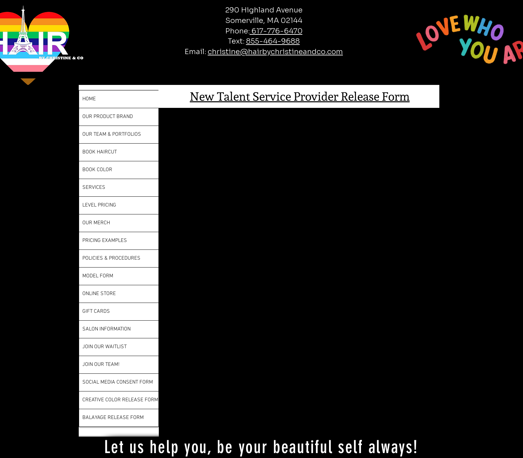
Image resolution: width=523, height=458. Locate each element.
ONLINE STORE (99, 293)
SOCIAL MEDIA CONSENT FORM (117, 382)
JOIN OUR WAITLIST (104, 347)
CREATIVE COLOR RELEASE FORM (120, 400)
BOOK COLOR (97, 170)
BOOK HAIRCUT (99, 152)
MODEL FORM (97, 276)
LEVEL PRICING (99, 205)
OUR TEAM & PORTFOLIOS (111, 134)
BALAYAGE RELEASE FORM (113, 417)
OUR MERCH (96, 223)
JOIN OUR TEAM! (100, 364)
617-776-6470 (276, 31)
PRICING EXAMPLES (104, 240)
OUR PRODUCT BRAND (107, 116)
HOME (89, 99)
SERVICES (93, 187)
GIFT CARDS (96, 311)
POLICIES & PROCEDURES (111, 258)
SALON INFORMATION (106, 329)
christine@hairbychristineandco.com (275, 51)
